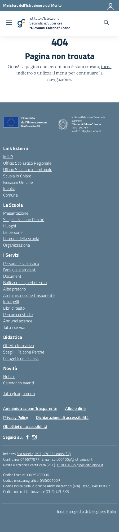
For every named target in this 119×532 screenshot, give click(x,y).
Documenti (12, 276)
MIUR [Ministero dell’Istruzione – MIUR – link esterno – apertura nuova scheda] (8, 156)
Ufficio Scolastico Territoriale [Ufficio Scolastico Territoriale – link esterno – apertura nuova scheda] (27, 169)
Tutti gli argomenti (19, 393)
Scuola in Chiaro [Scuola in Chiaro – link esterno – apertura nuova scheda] (17, 176)
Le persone (13, 232)
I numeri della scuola (21, 238)
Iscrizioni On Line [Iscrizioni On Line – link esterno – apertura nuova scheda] (18, 182)
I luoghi (9, 226)
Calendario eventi (18, 383)
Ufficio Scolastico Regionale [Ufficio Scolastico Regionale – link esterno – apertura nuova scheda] (27, 163)
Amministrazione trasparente (29, 295)
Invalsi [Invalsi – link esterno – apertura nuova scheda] (9, 188)
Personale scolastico (21, 263)
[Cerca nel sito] (106, 23)
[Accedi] (111, 5)
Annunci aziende (17, 321)
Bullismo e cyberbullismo (25, 282)
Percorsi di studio (18, 314)
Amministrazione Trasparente (30, 408)
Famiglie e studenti (19, 270)
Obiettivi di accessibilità (25, 426)
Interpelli (11, 301)
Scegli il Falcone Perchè (23, 219)
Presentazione (15, 213)
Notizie (9, 376)
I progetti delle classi (21, 358)
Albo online (75, 408)
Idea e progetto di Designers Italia (86, 511)
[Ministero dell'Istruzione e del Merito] (32, 5)
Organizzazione (16, 245)
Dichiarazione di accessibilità (62, 417)
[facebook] (27, 437)
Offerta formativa (18, 345)
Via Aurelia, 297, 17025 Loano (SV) (44, 453)
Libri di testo (14, 308)
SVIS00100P (50, 480)
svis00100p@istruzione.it (72, 459)
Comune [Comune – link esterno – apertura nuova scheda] (10, 195)
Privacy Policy (15, 417)
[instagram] (34, 437)
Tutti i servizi (14, 327)
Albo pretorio (14, 289)
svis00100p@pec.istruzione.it (80, 465)
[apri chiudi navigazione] (9, 23)
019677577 (29, 459)
